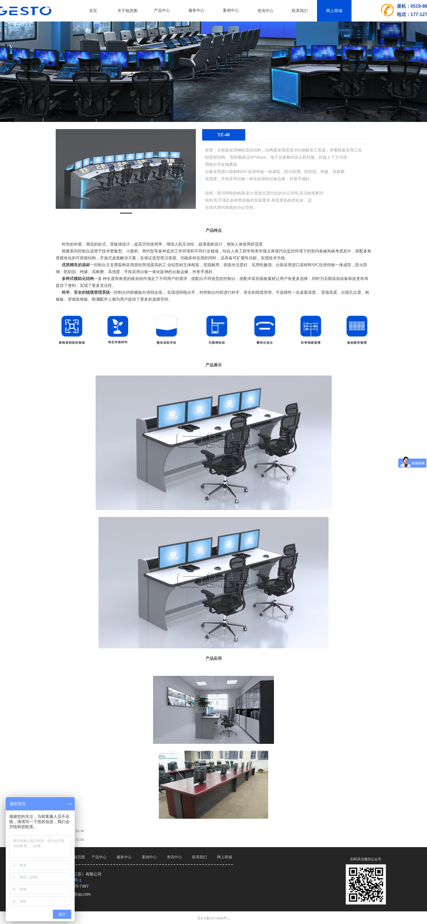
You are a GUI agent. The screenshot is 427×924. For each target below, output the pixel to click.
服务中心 (196, 10)
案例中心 (231, 10)
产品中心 (162, 10)
